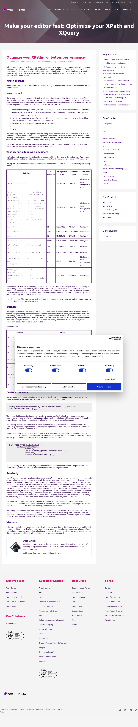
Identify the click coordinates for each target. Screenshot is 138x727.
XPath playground (78, 320)
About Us (109, 592)
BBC (104, 127)
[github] (136, 719)
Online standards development (114, 150)
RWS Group (19, 718)
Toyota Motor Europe (110, 180)
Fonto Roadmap (98, 2)
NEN (104, 146)
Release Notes (87, 2)
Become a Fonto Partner (115, 615)
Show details (110, 379)
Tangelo (105, 172)
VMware (106, 184)
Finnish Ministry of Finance (113, 135)
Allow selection (68, 387)
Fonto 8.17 (131, 2)
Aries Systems (108, 124)
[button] (63, 9)
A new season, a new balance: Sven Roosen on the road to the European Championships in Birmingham (116, 94)
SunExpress (107, 165)
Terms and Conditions (34, 718)
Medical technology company (114, 142)
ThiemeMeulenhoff (110, 176)
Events (123, 2)
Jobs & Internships (113, 602)
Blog (117, 2)
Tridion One (107, 236)
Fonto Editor (107, 202)
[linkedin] (126, 719)
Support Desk (109, 2)
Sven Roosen (110, 620)
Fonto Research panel (114, 611)
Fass (104, 131)
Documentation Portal (81, 588)
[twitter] (121, 719)
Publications (77, 615)
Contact (108, 588)
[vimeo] (132, 719)
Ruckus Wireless (109, 157)
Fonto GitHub (77, 606)
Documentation (75, 2)
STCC (104, 161)
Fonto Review (108, 206)
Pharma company (109, 154)
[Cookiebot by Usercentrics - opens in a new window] (110, 338)
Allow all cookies (104, 387)
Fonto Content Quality (111, 210)
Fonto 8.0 (76, 602)
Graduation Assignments (115, 606)
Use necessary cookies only (34, 387)
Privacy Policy (50, 718)
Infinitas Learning (109, 139)
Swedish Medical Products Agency (115, 169)
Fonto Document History (112, 214)
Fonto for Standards (113, 597)
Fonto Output (108, 217)
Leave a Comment (44, 62)
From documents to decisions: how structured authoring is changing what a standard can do (117, 84)
